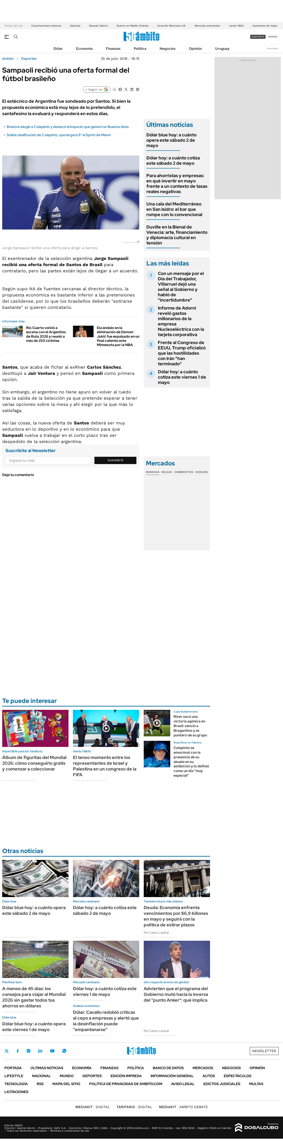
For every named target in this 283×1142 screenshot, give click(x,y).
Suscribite (116, 460)
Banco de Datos (168, 1068)
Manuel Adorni (98, 25)
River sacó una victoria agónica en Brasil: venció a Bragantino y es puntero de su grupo (190, 725)
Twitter (6, 1051)
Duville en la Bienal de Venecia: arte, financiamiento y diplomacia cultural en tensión (176, 235)
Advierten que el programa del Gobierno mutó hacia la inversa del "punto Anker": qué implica (176, 994)
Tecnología (16, 1084)
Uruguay (222, 48)
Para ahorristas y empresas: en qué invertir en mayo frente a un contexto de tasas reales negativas (176, 183)
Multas (256, 1084)
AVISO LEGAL (183, 1084)
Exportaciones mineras (46, 25)
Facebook (18, 1051)
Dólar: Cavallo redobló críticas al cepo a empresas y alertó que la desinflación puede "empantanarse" (106, 1020)
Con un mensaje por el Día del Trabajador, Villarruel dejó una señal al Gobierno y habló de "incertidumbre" (181, 287)
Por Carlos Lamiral (156, 933)
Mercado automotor (207, 25)
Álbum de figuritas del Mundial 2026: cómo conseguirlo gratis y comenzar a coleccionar (34, 763)
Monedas (152, 472)
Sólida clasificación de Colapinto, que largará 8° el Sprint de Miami (59, 135)
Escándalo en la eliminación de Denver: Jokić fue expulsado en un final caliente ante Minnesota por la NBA (118, 336)
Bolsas (166, 472)
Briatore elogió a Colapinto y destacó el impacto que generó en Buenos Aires (68, 126)
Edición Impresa (126, 1076)
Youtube (52, 1051)
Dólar (58, 48)
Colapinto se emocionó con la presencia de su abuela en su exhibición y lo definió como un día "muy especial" (191, 761)
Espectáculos (237, 1076)
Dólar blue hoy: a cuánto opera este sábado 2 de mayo (171, 140)
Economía (84, 48)
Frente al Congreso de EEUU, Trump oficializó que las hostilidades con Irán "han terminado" (182, 353)
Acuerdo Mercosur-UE (171, 25)
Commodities (183, 472)
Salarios (75, 25)
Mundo (67, 1076)
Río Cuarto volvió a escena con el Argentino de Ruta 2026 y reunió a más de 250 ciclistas (46, 334)
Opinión (195, 48)
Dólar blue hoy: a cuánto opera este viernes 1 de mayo (34, 1026)
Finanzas (113, 48)
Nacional (41, 1076)
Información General (172, 1076)
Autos (209, 1076)
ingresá (272, 36)
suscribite (258, 36)
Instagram (29, 1051)
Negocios (168, 48)
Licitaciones (16, 1092)
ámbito (8, 58)
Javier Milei (236, 25)
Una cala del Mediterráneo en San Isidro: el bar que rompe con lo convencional (174, 209)
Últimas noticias (47, 1068)
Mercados (203, 1068)
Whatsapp (64, 1051)
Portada (13, 1068)
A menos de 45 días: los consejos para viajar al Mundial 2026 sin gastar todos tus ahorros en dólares (34, 997)
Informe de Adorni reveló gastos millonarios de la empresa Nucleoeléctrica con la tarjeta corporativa (181, 321)
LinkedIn (40, 1051)
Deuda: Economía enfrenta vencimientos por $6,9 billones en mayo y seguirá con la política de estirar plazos (176, 916)
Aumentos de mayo (264, 25)
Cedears (201, 472)
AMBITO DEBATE (183, 1107)
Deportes (28, 58)
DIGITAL (92, 1107)
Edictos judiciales (221, 1084)
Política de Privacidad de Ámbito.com (125, 1084)
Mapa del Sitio (66, 1084)
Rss (40, 1084)
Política (140, 48)
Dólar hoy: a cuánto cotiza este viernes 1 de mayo (182, 377)
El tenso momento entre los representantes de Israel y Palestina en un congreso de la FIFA (104, 766)
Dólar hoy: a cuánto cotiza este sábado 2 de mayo (173, 160)
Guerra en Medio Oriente (132, 25)
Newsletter (273, 48)
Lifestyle (13, 1076)
